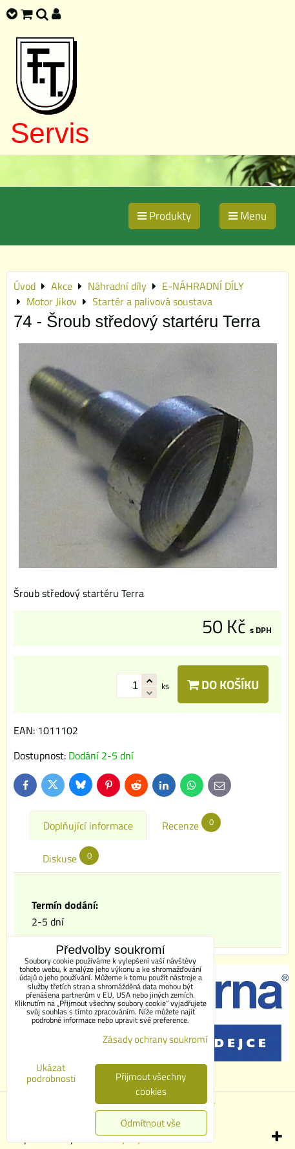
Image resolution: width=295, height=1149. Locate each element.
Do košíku (223, 684)
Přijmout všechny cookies (151, 1084)
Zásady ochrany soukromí (155, 1039)
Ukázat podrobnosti (51, 1073)
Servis (49, 133)
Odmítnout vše (151, 1123)
